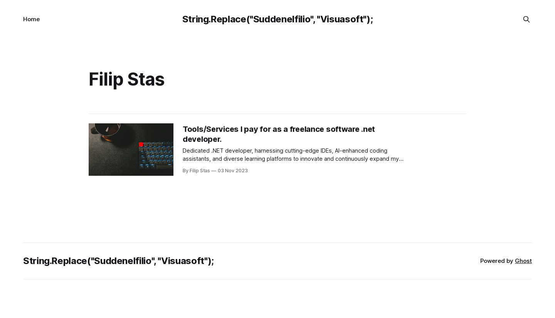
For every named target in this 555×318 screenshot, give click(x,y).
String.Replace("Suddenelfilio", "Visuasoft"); (277, 19)
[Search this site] (526, 19)
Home (31, 19)
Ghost (523, 260)
